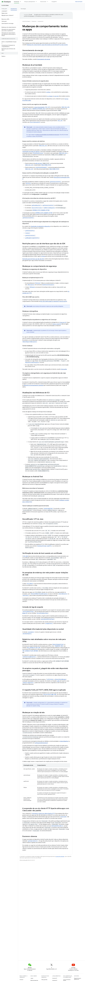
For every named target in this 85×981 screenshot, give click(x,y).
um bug (43, 256)
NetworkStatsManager (60, 679)
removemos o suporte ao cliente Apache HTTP (43, 813)
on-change (49, 96)
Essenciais (34, 21)
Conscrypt (62, 322)
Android (21, 979)
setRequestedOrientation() (41, 743)
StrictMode (30, 583)
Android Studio (78, 1)
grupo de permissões (39, 107)
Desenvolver (43, 1)
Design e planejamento (29, 1)
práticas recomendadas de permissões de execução (47, 134)
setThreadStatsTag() (28, 611)
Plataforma (5, 5)
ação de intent (38, 163)
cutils (58, 681)
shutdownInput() (27, 633)
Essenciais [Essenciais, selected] (16, 1)
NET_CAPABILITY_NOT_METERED (30, 651)
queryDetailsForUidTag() (47, 619)
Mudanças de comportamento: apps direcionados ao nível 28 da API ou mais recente (47, 44)
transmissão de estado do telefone (31, 151)
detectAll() (26, 595)
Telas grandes (44, 979)
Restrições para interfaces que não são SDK (33, 259)
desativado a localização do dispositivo (40, 226)
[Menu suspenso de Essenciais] (21, 1)
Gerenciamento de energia (43, 59)
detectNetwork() (63, 593)
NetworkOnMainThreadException (39, 593)
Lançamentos (40, 21)
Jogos (32, 978)
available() (31, 632)
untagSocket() (49, 623)
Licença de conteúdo (60, 856)
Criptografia (64, 369)
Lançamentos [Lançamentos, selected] (14, 8)
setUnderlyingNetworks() (29, 656)
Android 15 (54, 978)
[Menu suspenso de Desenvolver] (48, 1)
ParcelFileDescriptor (42, 613)
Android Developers (26, 21)
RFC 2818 (25, 556)
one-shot (56, 96)
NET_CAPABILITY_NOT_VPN (33, 647)
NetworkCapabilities (58, 644)
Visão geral (4, 8)
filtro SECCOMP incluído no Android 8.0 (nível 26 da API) (53, 301)
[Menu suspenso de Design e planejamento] (37, 1)
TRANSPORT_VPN (59, 646)
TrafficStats (49, 679)
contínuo (48, 92)
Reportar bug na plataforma (77, 979)
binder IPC (24, 613)
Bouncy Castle (56, 324)
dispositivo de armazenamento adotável (33, 385)
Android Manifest (64, 741)
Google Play (54, 1)
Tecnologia (23, 8)
